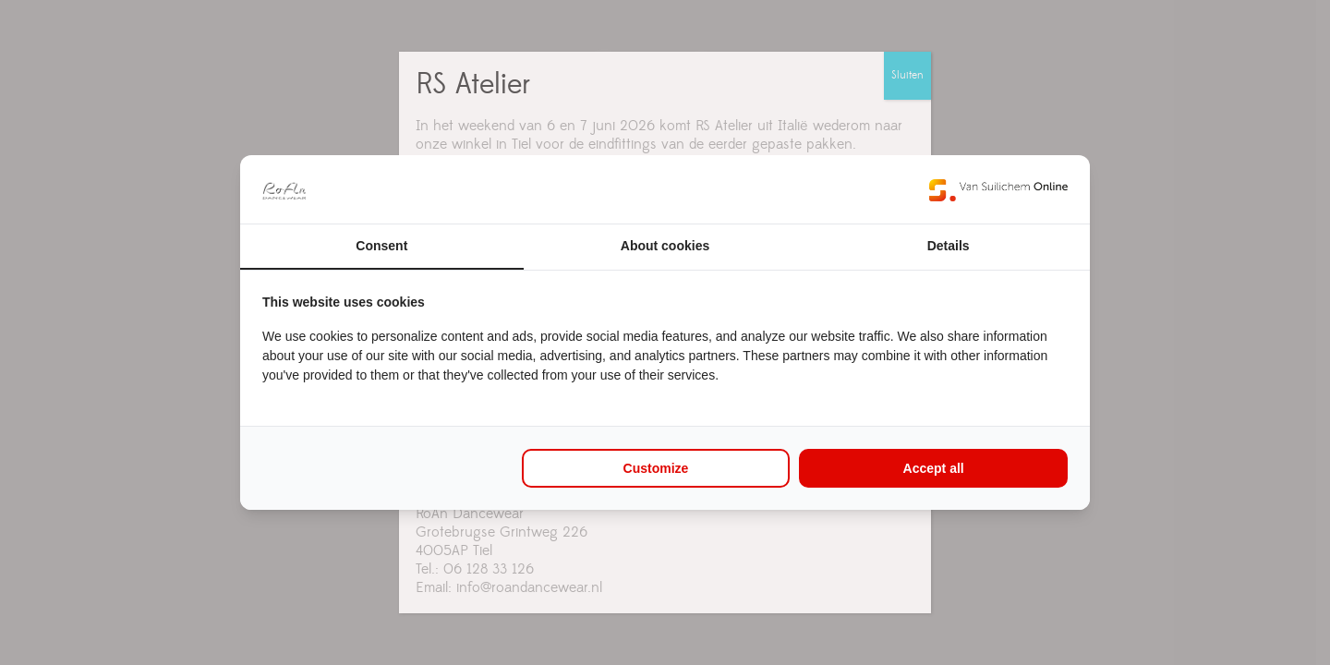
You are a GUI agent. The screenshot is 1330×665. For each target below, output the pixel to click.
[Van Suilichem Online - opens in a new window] (998, 189)
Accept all (933, 468)
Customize (656, 468)
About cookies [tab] (665, 245)
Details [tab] (948, 245)
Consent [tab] (381, 245)
